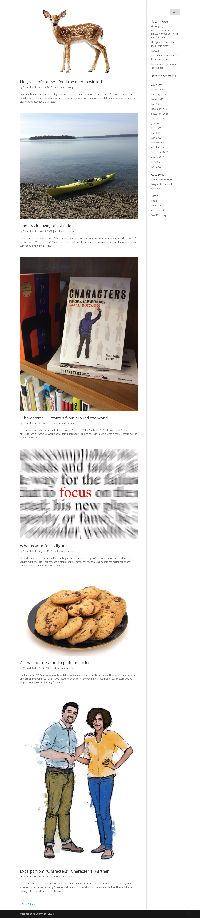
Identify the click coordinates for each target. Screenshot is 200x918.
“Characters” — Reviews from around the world (64, 418)
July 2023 (155, 123)
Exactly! (155, 50)
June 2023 (156, 128)
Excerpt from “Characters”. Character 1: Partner (64, 871)
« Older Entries (27, 904)
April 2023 (156, 137)
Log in (154, 200)
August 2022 (157, 156)
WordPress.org (158, 215)
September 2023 (159, 113)
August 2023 (157, 118)
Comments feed (159, 210)
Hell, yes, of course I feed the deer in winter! (61, 82)
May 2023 (156, 132)
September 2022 (159, 152)
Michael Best (29, 87)
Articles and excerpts (65, 87)
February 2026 (158, 94)
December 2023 (159, 108)
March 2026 (157, 89)
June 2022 (156, 166)
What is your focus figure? (44, 546)
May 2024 (156, 104)
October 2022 (158, 147)
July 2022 (155, 161)
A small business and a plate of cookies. (56, 662)
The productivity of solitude (45, 226)
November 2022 (159, 142)
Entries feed (157, 205)
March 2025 (157, 99)
